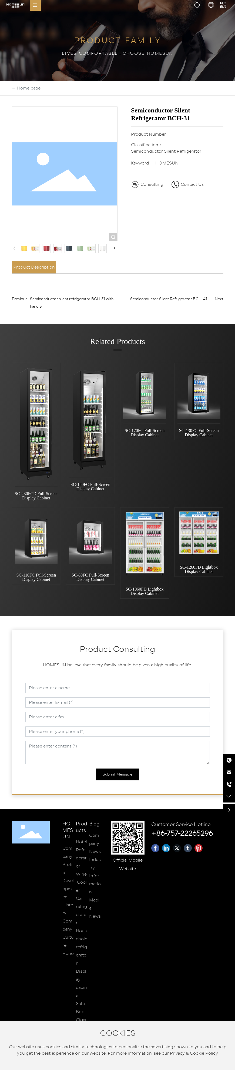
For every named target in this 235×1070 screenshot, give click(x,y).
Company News (95, 843)
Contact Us (192, 184)
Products (81, 827)
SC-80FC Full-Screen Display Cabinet (90, 577)
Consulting (151, 184)
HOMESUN (67, 830)
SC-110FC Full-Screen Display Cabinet (36, 577)
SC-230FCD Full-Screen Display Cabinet (36, 495)
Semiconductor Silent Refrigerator (166, 151)
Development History (68, 896)
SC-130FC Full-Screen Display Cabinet (199, 432)
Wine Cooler (81, 882)
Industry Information (95, 875)
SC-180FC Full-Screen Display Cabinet (90, 486)
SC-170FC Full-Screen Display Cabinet (144, 432)
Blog (94, 824)
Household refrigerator (82, 947)
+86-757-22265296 (182, 833)
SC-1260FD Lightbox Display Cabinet (199, 569)
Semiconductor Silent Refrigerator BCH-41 (168, 299)
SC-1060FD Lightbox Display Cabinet (144, 591)
